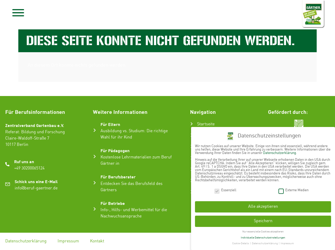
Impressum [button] (287, 242)
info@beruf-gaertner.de (36, 188)
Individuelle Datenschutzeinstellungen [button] (263, 236)
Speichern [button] (263, 220)
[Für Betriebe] (94, 209)
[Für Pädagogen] (94, 156)
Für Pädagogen (115, 150)
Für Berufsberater (118, 176)
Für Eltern (110, 124)
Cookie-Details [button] (240, 242)
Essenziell (225, 189)
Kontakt (97, 241)
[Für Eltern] (94, 130)
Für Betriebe (112, 203)
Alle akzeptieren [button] (263, 206)
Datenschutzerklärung (26, 241)
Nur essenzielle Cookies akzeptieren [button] (263, 230)
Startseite (206, 124)
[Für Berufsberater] (94, 182)
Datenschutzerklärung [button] (265, 242)
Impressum (68, 241)
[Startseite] (191, 123)
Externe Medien (293, 189)
